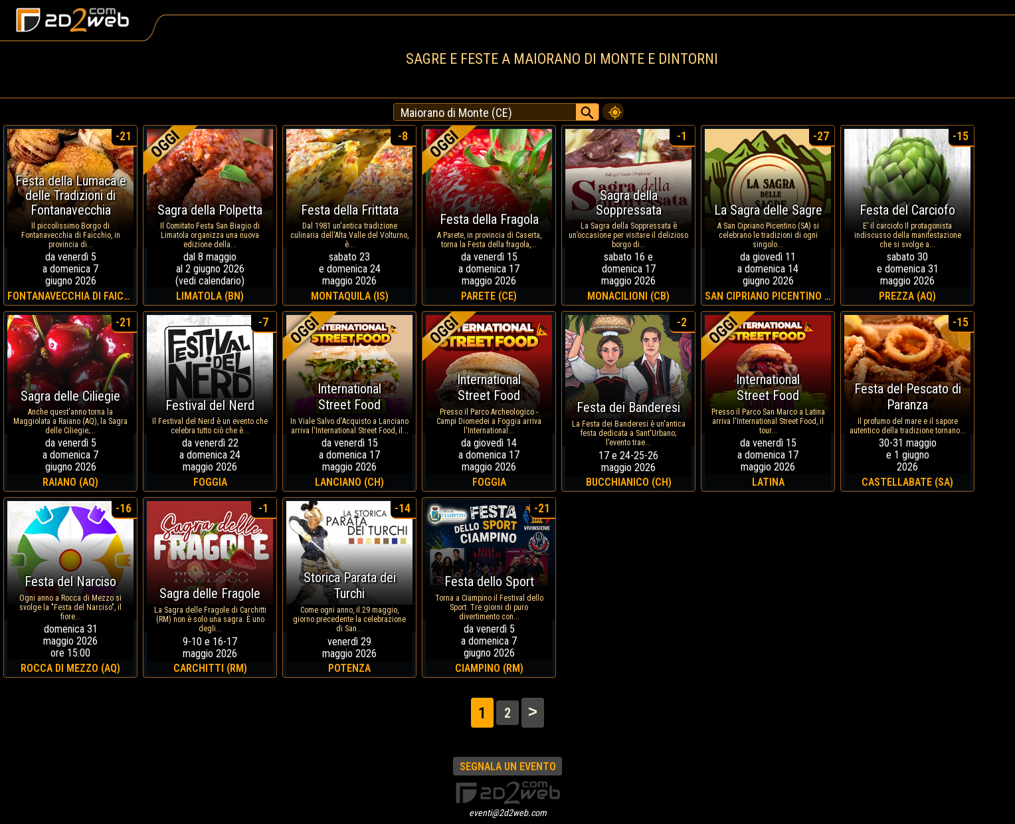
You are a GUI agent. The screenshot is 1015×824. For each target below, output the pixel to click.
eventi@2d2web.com (508, 812)
